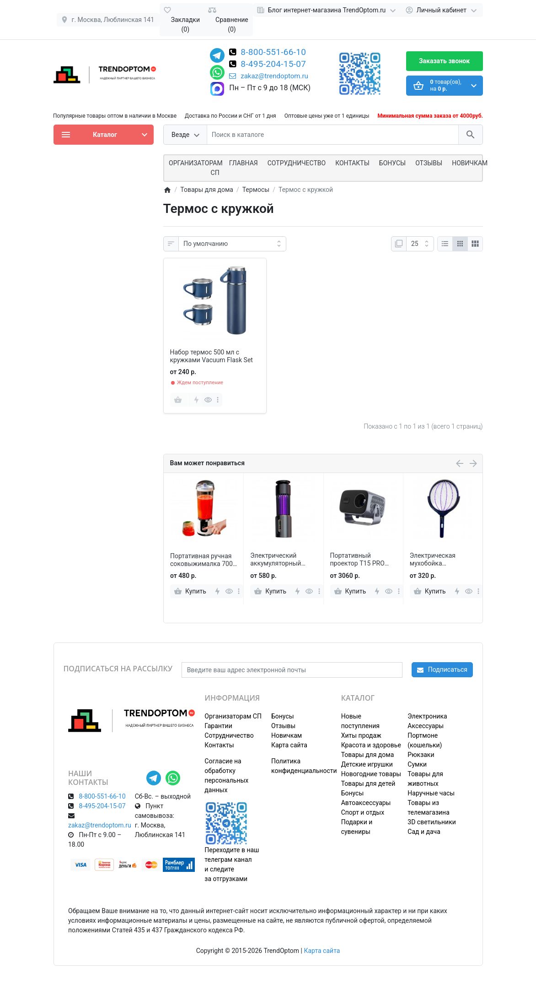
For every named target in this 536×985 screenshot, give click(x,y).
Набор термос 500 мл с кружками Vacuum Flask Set (211, 356)
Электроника (427, 716)
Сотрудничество (228, 735)
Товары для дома (367, 754)
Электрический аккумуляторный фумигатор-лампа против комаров (277, 559)
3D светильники (431, 822)
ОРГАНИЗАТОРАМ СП (196, 167)
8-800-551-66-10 (273, 52)
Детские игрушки (367, 764)
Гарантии (218, 725)
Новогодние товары (371, 774)
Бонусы (392, 163)
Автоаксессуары (366, 802)
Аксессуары (425, 725)
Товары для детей (368, 783)
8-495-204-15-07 (273, 64)
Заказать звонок (444, 61)
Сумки (417, 764)
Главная (243, 163)
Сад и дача (423, 831)
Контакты (352, 163)
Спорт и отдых (363, 812)
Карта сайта (289, 745)
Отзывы (428, 163)
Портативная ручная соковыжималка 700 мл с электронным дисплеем (201, 560)
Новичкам (470, 163)
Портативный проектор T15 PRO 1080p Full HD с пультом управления (361, 559)
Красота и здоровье (371, 745)
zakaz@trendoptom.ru (268, 76)
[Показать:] (420, 244)
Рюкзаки (420, 754)
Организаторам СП (233, 716)
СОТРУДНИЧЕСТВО (297, 163)
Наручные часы (431, 793)
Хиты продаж (361, 735)
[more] (217, 400)
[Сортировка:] (232, 244)
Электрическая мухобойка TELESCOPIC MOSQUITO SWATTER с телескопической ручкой (441, 559)
